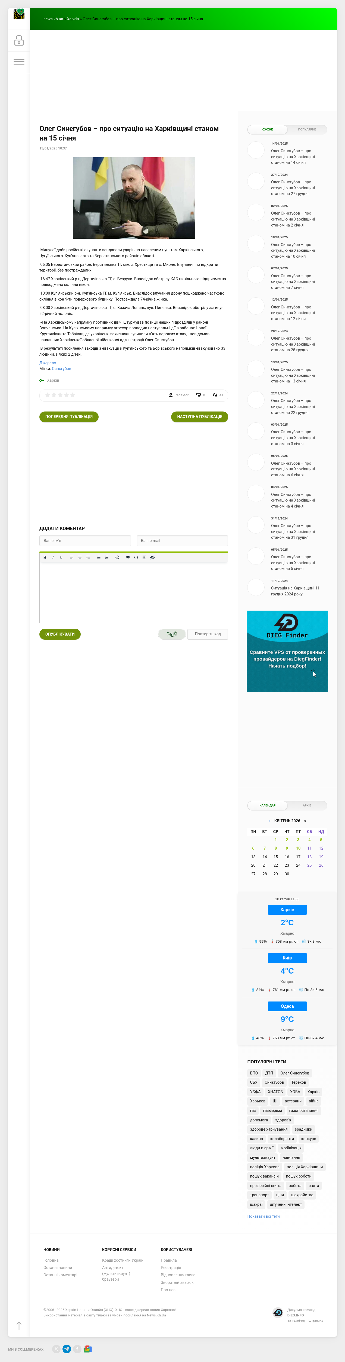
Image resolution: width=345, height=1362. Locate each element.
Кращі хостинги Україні (123, 1260)
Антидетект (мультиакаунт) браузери (116, 1273)
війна (314, 1101)
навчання (291, 1157)
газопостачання (304, 1110)
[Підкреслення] (61, 557)
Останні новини (57, 1267)
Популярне (307, 129)
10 (298, 848)
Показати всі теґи (263, 1216)
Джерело (47, 363)
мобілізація (291, 1148)
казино (256, 1139)
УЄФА (255, 1092)
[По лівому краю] (72, 557)
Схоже (267, 129)
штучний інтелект (286, 1204)
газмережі (272, 1110)
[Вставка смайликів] (117, 557)
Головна (51, 1260)
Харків (73, 19)
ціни (280, 1195)
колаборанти (282, 1139)
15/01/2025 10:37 (53, 148)
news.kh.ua (53, 19)
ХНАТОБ (275, 1092)
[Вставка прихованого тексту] (152, 557)
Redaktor (182, 395)
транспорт (259, 1195)
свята (314, 1186)
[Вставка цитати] (128, 557)
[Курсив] (53, 557)
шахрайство (302, 1195)
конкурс (308, 1139)
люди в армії (261, 1148)
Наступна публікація (199, 416)
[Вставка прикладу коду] (136, 557)
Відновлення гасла (178, 1275)
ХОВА (295, 1092)
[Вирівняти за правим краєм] (88, 557)
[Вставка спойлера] (144, 557)
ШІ (275, 1101)
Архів (307, 805)
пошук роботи (299, 1176)
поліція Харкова (265, 1167)
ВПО (254, 1073)
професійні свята (265, 1186)
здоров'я (283, 1120)
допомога (259, 1120)
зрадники (303, 1129)
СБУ (253, 1082)
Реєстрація (171, 1267)
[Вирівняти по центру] (80, 557)
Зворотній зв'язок (177, 1282)
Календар (268, 805)
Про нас (168, 1290)
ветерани (293, 1101)
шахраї (256, 1204)
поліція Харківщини (305, 1167)
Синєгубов (61, 368)
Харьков (257, 1101)
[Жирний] (45, 557)
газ (253, 1110)
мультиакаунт (262, 1157)
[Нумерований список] (107, 557)
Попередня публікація (69, 416)
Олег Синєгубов (294, 1073)
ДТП (269, 1073)
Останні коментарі (60, 1275)
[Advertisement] (183, 71)
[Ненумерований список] (99, 557)
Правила (169, 1260)
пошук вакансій (264, 1176)
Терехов (298, 1082)
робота (295, 1186)
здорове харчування (268, 1129)
